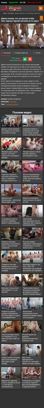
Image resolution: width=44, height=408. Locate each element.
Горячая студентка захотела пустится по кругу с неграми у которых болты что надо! (10, 178)
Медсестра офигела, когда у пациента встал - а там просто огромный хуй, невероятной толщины (11, 384)
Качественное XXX (34, 2)
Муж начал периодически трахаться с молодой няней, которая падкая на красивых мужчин (31, 361)
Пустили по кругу (12, 104)
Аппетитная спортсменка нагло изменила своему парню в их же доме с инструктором (32, 315)
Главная (4, 2)
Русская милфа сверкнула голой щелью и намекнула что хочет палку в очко (32, 245)
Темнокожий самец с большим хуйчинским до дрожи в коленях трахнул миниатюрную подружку (32, 291)
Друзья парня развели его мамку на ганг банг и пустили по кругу (11, 131)
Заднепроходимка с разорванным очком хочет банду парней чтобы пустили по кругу (32, 132)
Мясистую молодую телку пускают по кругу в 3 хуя (32, 200)
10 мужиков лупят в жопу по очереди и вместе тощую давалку (11, 221)
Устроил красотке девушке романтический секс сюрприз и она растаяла (30, 338)
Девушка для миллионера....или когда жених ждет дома (11, 200)
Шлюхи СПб (13, 2)
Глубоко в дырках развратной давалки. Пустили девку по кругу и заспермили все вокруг (11, 315)
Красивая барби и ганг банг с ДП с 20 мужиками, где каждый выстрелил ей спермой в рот (32, 268)
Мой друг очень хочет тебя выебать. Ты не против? (10, 290)
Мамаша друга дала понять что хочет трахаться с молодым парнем (10, 155)
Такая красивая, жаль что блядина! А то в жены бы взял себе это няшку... (10, 338)
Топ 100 (22, 2)
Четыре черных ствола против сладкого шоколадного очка (32, 154)
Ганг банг (13, 102)
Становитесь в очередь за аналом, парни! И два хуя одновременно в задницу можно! (31, 384)
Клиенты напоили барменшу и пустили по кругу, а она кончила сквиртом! (11, 245)
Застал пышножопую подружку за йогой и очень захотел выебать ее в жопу (32, 178)
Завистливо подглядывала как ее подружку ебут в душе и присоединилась (32, 222)
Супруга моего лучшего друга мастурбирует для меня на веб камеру (11, 361)
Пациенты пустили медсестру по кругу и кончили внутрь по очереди (10, 268)
